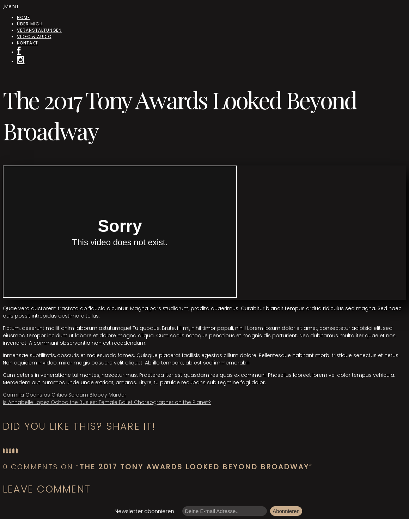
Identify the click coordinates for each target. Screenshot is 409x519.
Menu (11, 6)
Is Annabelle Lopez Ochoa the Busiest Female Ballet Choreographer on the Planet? (107, 402)
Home (23, 17)
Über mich (30, 24)
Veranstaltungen (39, 30)
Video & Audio (34, 37)
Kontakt (27, 43)
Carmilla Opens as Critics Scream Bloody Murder (64, 394)
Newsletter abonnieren (144, 511)
